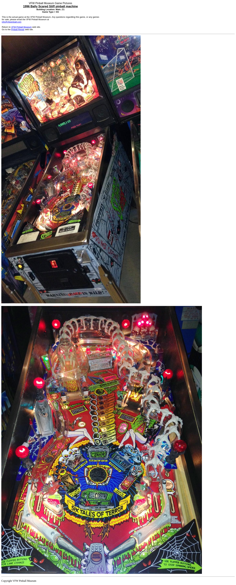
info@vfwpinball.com (11, 22)
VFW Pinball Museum (21, 27)
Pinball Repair (17, 29)
